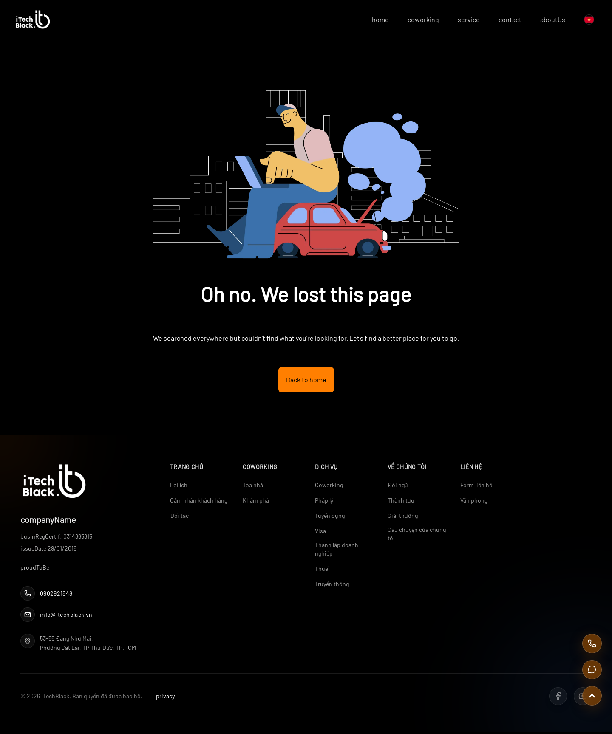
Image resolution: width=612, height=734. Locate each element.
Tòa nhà (253, 486)
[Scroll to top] (591, 695)
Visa (320, 532)
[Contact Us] (591, 668)
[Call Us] (591, 641)
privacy (165, 697)
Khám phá (256, 501)
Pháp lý (324, 501)
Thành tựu (401, 501)
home (374, 20)
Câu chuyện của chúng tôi (417, 535)
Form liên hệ (476, 486)
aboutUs (546, 20)
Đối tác (179, 516)
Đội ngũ (398, 486)
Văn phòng (473, 501)
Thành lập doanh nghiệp (336, 550)
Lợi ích (178, 486)
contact (504, 20)
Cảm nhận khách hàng (198, 501)
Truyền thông (332, 585)
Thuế (321, 569)
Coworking (329, 486)
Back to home (306, 381)
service (463, 20)
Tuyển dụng (330, 516)
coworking (417, 20)
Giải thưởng (403, 516)
